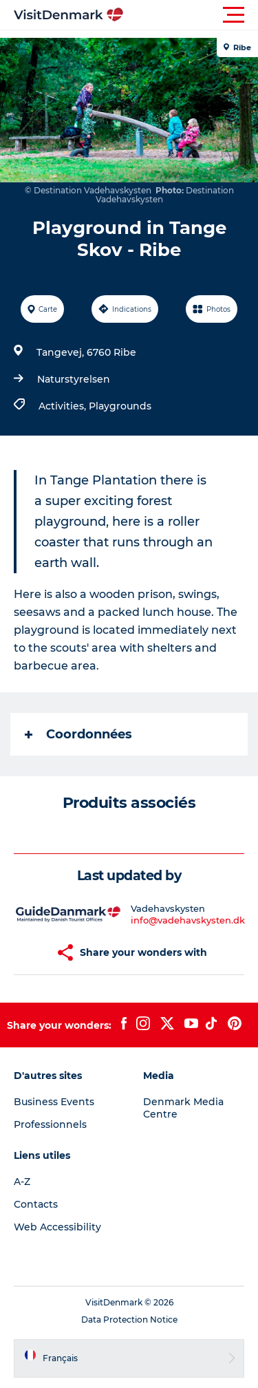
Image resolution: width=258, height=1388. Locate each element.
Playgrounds (120, 406)
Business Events (54, 1102)
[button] (191, 15)
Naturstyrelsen (73, 379)
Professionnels (50, 1124)
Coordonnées (78, 734)
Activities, (64, 406)
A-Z (22, 1181)
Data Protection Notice (129, 1319)
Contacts (36, 1204)
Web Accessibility (57, 1227)
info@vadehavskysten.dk (188, 920)
